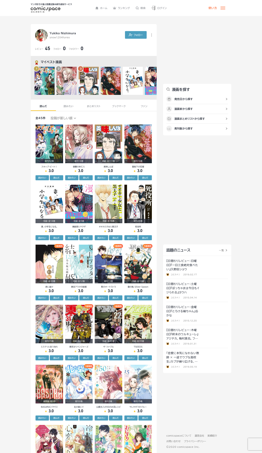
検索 (141, 8)
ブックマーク (119, 106)
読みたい (68, 106)
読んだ (43, 106)
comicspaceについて (178, 435)
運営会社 (199, 435)
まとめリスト (94, 106)
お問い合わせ (173, 441)
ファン (144, 106)
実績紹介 (212, 435)
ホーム (101, 8)
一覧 (221, 250)
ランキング (121, 8)
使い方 (212, 8)
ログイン (159, 8)
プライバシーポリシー (195, 441)
